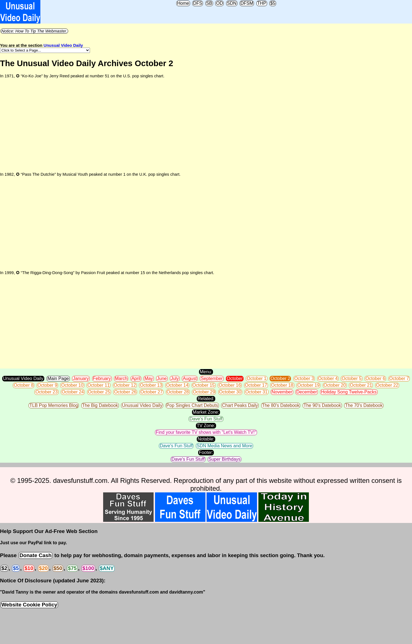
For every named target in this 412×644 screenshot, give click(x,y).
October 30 (230, 392)
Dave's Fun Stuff (205, 418)
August (190, 378)
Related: (206, 398)
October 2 (280, 378)
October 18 (282, 385)
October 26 (125, 392)
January (81, 378)
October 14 (177, 385)
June (162, 378)
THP (261, 3)
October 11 (98, 385)
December (306, 392)
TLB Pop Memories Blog (53, 405)
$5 (272, 3)
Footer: (206, 452)
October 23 (46, 392)
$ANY (107, 568)
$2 (4, 568)
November (282, 392)
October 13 (151, 385)
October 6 (375, 378)
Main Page (58, 378)
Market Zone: (206, 412)
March (121, 378)
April (135, 378)
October (235, 378)
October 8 (23, 385)
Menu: (206, 371)
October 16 (230, 385)
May (148, 378)
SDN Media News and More (224, 445)
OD (219, 3)
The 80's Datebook (281, 405)
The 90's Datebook (322, 405)
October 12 (125, 385)
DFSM (246, 3)
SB (209, 3)
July (175, 378)
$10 (28, 568)
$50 (58, 568)
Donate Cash (35, 555)
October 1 (256, 378)
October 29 (204, 392)
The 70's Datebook (364, 405)
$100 (88, 568)
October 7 (399, 378)
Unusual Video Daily (63, 45)
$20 (43, 568)
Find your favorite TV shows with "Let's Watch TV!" (206, 432)
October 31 (256, 392)
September (212, 378)
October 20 (335, 385)
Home (183, 3)
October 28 (178, 392)
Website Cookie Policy (29, 605)
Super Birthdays (224, 459)
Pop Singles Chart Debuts (192, 405)
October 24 (73, 392)
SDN (232, 3)
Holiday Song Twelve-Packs (348, 392)
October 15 (204, 385)
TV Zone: (206, 425)
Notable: (206, 439)
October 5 (351, 378)
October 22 (387, 385)
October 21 (361, 385)
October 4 (328, 378)
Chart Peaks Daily (240, 405)
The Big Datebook (100, 405)
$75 (72, 568)
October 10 (72, 385)
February (102, 378)
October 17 (256, 385)
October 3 (304, 378)
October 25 (99, 392)
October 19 (308, 385)
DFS (197, 3)
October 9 (47, 385)
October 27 (151, 392)
